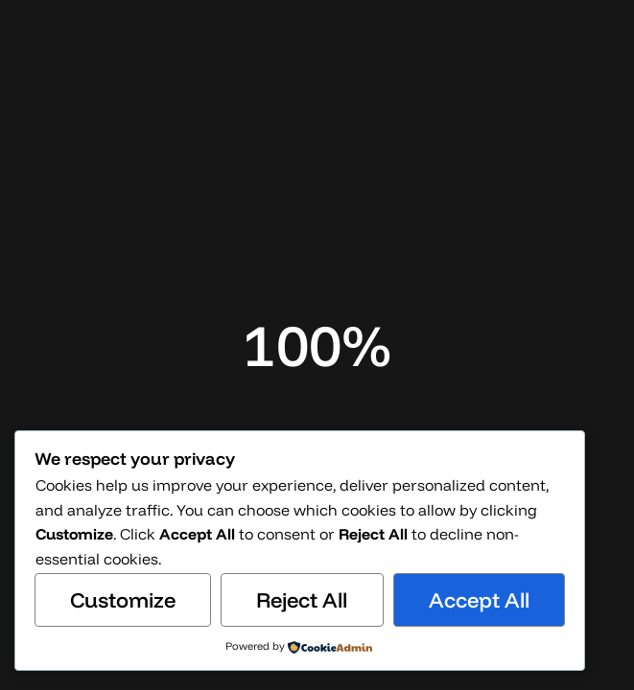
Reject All (301, 599)
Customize (123, 599)
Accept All (479, 599)
